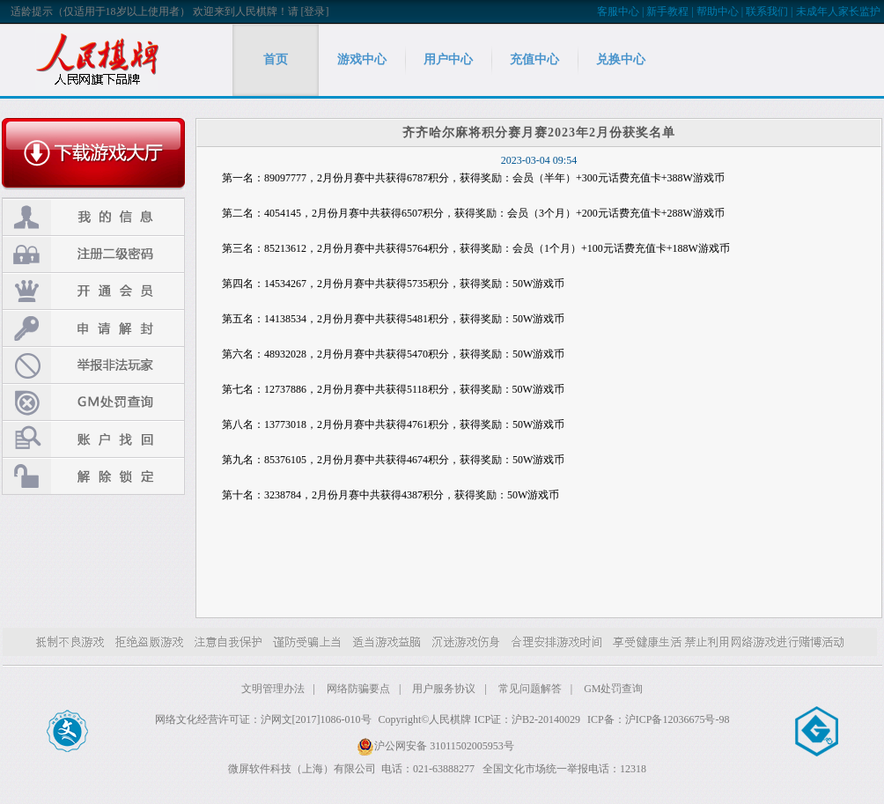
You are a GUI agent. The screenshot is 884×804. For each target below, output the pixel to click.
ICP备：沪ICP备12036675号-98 (658, 719)
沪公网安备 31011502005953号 (435, 746)
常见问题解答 (530, 688)
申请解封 (93, 328)
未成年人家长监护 (838, 11)
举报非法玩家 (93, 365)
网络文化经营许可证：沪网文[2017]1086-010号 (263, 719)
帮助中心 (717, 11)
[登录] (315, 11)
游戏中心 (362, 59)
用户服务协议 (443, 688)
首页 (275, 59)
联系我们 (767, 11)
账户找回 (93, 439)
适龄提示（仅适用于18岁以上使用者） (100, 11)
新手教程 (667, 11)
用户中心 (448, 59)
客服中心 (618, 11)
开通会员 (93, 291)
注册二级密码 (93, 254)
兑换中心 (620, 59)
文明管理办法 (273, 688)
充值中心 (534, 59)
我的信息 (93, 217)
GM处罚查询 (93, 402)
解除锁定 (93, 476)
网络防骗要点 (358, 688)
